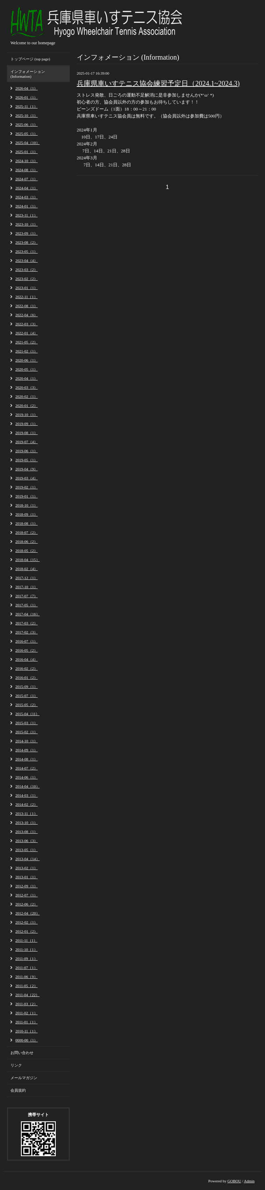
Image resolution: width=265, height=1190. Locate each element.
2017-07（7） (26, 596)
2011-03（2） (26, 1004)
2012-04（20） (27, 913)
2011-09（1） (26, 958)
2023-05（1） (26, 251)
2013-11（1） (26, 813)
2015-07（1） (26, 695)
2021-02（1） (26, 351)
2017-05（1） (26, 605)
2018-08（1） (26, 523)
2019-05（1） (26, 460)
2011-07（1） (26, 967)
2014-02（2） (26, 804)
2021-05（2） (26, 342)
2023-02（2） (26, 278)
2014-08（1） (26, 759)
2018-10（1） (26, 505)
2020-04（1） (26, 378)
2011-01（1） (26, 1022)
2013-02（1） (26, 868)
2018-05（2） (26, 550)
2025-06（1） (26, 124)
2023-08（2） (26, 242)
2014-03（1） (26, 795)
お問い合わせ (21, 1053)
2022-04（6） (26, 315)
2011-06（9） (26, 977)
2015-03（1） (26, 723)
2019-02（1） (26, 487)
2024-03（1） (26, 197)
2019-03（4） (26, 478)
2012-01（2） (26, 931)
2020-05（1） (26, 369)
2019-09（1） (26, 424)
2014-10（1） (26, 741)
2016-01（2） (26, 677)
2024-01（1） (26, 206)
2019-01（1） (26, 496)
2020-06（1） (26, 360)
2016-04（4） (26, 659)
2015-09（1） (26, 686)
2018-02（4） (26, 569)
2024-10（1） (26, 161)
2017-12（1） (26, 578)
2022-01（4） (26, 333)
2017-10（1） (26, 587)
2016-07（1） (26, 641)
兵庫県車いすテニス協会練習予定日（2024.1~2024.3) (158, 83)
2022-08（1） (26, 306)
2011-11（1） (26, 940)
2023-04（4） (26, 260)
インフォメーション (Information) (27, 73)
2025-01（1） (26, 152)
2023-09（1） (26, 233)
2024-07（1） (26, 179)
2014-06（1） (26, 777)
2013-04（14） (27, 859)
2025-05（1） (26, 133)
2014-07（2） (26, 768)
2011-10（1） (26, 949)
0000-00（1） (26, 1040)
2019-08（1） (26, 433)
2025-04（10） (27, 143)
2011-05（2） (26, 986)
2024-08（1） (26, 170)
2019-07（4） (26, 442)
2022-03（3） (26, 324)
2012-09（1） (26, 886)
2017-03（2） (26, 623)
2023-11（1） (26, 215)
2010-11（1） (26, 1031)
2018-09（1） (26, 514)
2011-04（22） (27, 995)
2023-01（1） (26, 288)
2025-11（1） (26, 106)
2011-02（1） (26, 1013)
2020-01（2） (26, 405)
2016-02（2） (26, 668)
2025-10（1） (26, 115)
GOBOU (234, 1181)
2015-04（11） (27, 714)
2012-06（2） (26, 904)
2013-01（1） (26, 877)
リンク (16, 1065)
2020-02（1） (26, 396)
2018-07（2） (26, 532)
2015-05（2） (26, 705)
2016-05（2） (26, 650)
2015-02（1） (26, 732)
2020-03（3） (26, 387)
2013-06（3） (26, 841)
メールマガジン (23, 1078)
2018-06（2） (26, 541)
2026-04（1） (26, 88)
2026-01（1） (26, 97)
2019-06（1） (26, 451)
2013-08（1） (26, 831)
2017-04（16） (27, 614)
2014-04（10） (27, 786)
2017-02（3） (26, 632)
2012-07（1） (26, 895)
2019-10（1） (26, 414)
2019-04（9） (26, 469)
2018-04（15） (27, 560)
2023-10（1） (26, 224)
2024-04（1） (26, 188)
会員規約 (18, 1090)
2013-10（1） (26, 822)
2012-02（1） (26, 922)
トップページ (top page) (30, 59)
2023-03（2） (26, 269)
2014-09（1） (26, 750)
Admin (249, 1181)
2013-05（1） (26, 850)
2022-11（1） (26, 297)
